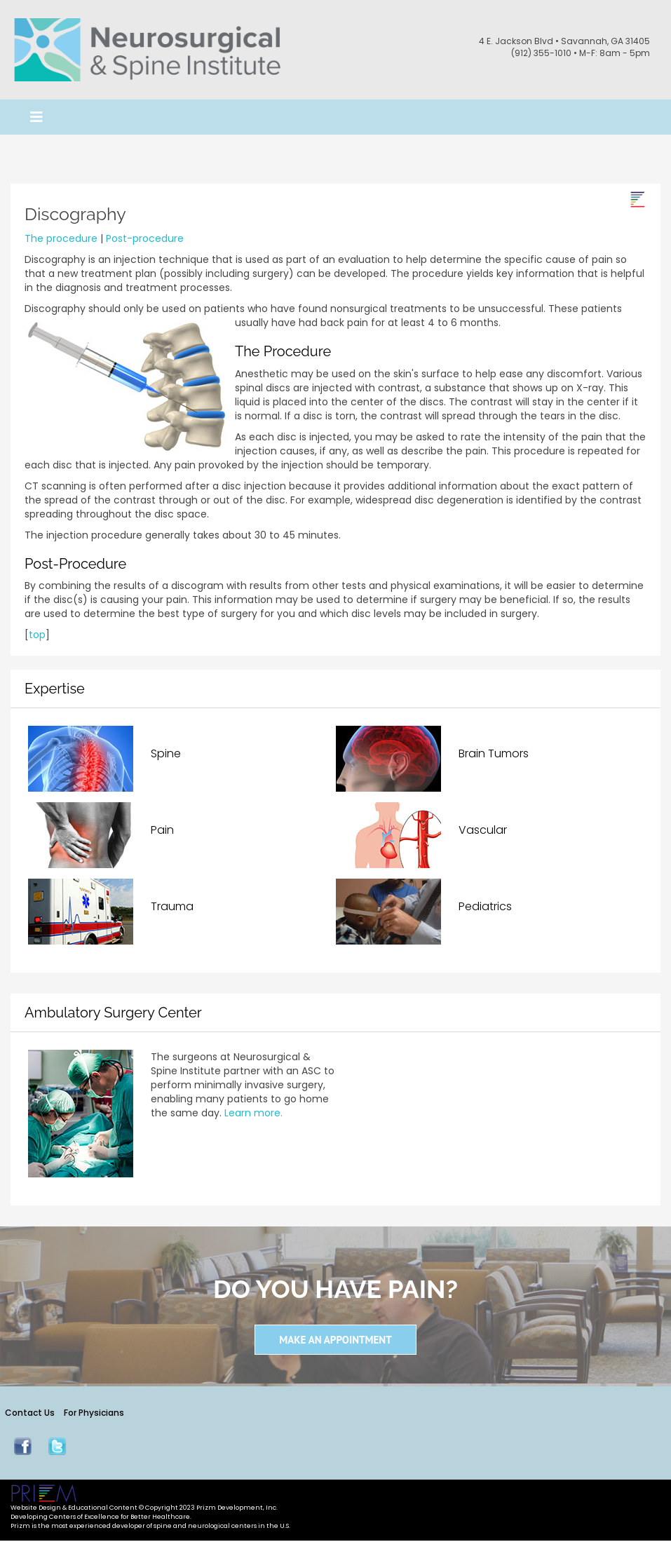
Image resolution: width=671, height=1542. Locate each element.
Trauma (172, 905)
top (37, 633)
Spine (166, 752)
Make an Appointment (335, 1338)
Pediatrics (485, 905)
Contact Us (30, 1412)
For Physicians (95, 1412)
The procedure (61, 238)
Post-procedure (145, 238)
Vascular (483, 828)
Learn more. (253, 1111)
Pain (162, 828)
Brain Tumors (494, 752)
